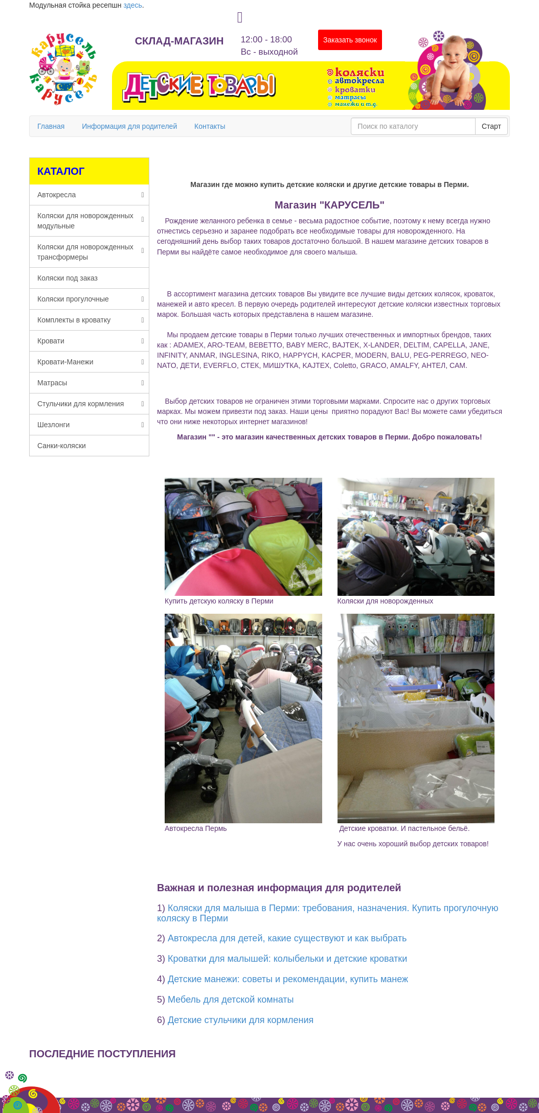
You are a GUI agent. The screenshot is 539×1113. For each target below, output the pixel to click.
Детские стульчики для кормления (240, 1020)
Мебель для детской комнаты (231, 999)
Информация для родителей (129, 126)
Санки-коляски (61, 446)
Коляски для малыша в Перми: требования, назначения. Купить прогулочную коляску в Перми (327, 913)
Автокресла (90, 195)
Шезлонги (90, 425)
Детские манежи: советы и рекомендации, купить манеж (288, 979)
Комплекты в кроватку (90, 320)
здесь (132, 5)
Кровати (90, 341)
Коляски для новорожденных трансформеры (90, 252)
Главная (50, 126)
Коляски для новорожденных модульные (90, 221)
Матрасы (90, 383)
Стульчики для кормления (90, 404)
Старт (491, 126)
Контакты (209, 126)
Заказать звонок (350, 40)
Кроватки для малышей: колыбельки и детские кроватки (287, 959)
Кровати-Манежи (90, 362)
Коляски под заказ (67, 278)
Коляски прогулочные (90, 299)
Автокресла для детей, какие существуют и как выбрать (287, 938)
